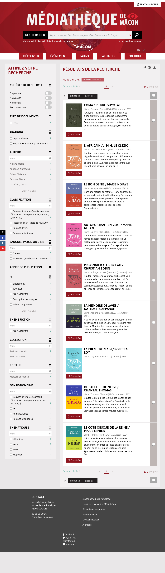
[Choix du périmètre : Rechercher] (35, 35)
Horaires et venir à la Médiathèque (99, 525)
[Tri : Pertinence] (76, 96)
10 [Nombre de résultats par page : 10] (145, 87)
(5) (30, 310)
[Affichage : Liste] (91, 96)
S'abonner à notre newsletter (96, 519)
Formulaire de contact (42, 537)
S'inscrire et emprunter (93, 530)
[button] (31, 56)
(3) (30, 190)
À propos (87, 545)
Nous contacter (90, 535)
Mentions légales (90, 540)
